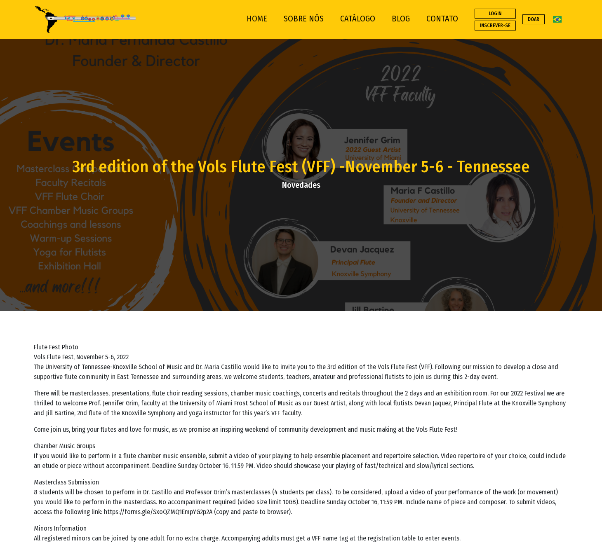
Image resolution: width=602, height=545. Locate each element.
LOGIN (495, 13)
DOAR (533, 19)
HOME (257, 18)
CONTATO (442, 18)
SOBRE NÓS (304, 18)
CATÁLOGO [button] (357, 18)
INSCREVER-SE (495, 25)
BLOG (401, 18)
